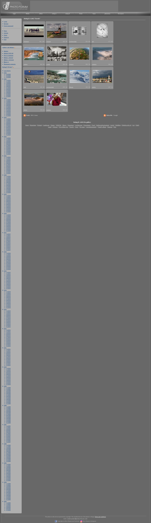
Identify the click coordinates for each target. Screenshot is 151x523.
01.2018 (8, 230)
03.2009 (8, 400)
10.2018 (8, 217)
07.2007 (8, 433)
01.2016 (8, 269)
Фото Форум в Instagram (89, 521)
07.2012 (8, 337)
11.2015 (8, 273)
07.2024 (8, 106)
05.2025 (8, 90)
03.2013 (8, 323)
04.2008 (8, 418)
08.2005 (8, 470)
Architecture (78, 125)
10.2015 (8, 275)
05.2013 (8, 321)
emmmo (48, 110)
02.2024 (8, 114)
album (41, 13)
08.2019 (8, 201)
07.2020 (8, 183)
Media (27, 13)
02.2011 (8, 363)
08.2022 (8, 143)
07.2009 (8, 394)
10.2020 (8, 179)
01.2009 (8, 403)
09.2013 (8, 315)
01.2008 (8, 422)
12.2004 (8, 483)
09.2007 (8, 430)
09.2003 (8, 507)
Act (133, 125)
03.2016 (8, 266)
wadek (48, 64)
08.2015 (8, 278)
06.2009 (8, 396)
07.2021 (8, 164)
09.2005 (8, 468)
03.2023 (8, 131)
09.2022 (8, 142)
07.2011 (8, 356)
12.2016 (8, 253)
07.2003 (8, 510)
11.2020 (8, 177)
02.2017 (8, 248)
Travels (71, 127)
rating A (54, 13)
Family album (102, 127)
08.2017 (8, 239)
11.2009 (8, 389)
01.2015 (8, 288)
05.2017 (8, 244)
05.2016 (8, 263)
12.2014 (8, 291)
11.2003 (8, 504)
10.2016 (8, 256)
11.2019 (8, 197)
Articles (6, 33)
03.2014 (8, 304)
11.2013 (8, 312)
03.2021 (8, 170)
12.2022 (8, 138)
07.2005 (8, 471)
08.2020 (8, 182)
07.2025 (8, 87)
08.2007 (8, 431)
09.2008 (8, 411)
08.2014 (8, 297)
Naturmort (71, 125)
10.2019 (8, 198)
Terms (5, 35)
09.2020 (8, 180)
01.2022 (8, 154)
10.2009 (8, 390)
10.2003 (8, 505)
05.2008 (8, 417)
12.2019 (8, 195)
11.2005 (8, 465)
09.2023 (8, 123)
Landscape (46, 125)
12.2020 (8, 176)
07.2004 (8, 490)
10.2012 (8, 333)
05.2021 (8, 167)
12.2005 (8, 464)
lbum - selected (8, 57)
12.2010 (8, 368)
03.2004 (8, 496)
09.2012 (8, 334)
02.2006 (8, 459)
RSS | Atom (34, 115)
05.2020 (8, 186)
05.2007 (8, 436)
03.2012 (8, 343)
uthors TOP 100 (8, 53)
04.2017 (8, 245)
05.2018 (8, 225)
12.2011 (8, 349)
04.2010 (8, 380)
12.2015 (8, 272)
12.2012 (8, 330)
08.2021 (8, 163)
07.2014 (8, 298)
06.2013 (8, 319)
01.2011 (8, 365)
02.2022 (8, 152)
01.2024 (8, 115)
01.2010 (8, 384)
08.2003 (8, 508)
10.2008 (8, 409)
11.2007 (8, 427)
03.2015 (8, 285)
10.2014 (8, 294)
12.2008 (8, 406)
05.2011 (8, 359)
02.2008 (8, 421)
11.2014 (8, 293)
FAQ (5, 39)
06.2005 (8, 473)
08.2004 (8, 489)
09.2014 (8, 296)
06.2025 (8, 89)
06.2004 (8, 492)
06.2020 (8, 185)
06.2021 (8, 166)
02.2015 (8, 287)
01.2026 (8, 77)
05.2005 (8, 474)
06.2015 (8, 281)
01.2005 (8, 480)
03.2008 (8, 419)
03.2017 (8, 247)
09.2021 (8, 161)
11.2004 (8, 485)
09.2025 (8, 84)
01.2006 (8, 461)
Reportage (33, 125)
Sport (76, 127)
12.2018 (8, 214)
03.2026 (8, 74)
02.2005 (8, 479)
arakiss (25, 64)
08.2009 (8, 393)
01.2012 (8, 346)
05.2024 (8, 109)
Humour (110, 127)
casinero (94, 64)
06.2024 (8, 108)
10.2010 (8, 371)
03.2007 (8, 439)
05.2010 (8, 378)
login (14, 13)
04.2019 (8, 207)
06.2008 (8, 415)
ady (93, 41)
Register (6, 23)
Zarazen (48, 41)
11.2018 (8, 216)
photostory (107, 13)
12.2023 (8, 118)
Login (5, 21)
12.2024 (8, 99)
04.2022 (8, 149)
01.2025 (8, 96)
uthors (6, 51)
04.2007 (8, 437)
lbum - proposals (9, 59)
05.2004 (8, 493)
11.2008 (8, 408)
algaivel (71, 64)
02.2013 (8, 325)
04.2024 (8, 111)
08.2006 (8, 451)
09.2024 (8, 104)
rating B (67, 13)
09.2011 (8, 353)
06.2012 (8, 338)
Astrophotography (91, 127)
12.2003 (8, 502)
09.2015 (8, 276)
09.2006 (8, 449)
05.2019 (8, 205)
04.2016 (8, 264)
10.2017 (8, 237)
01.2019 (8, 211)
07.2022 (8, 145)
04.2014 (8, 303)
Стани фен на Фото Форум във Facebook (68, 521)
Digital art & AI (126, 125)
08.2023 (8, 124)
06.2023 (8, 127)
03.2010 (8, 381)
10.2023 (8, 121)
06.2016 (8, 262)
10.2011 (8, 352)
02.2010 (8, 383)
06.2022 (8, 146)
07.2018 (8, 222)
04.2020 (8, 188)
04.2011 (8, 360)
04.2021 (8, 168)
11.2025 (8, 81)
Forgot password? (8, 26)
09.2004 (8, 488)
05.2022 (8, 148)
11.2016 (8, 254)
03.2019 (8, 208)
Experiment (87, 125)
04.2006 (8, 456)
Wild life (58, 125)
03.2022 (8, 151)
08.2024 (8, 105)
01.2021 (8, 173)
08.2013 (8, 316)
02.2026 (8, 75)
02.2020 (8, 191)
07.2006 (8, 452)
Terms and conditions (100, 516)
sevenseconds (72, 41)
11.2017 (8, 235)
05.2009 (8, 397)
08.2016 (8, 259)
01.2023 (8, 134)
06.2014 (8, 300)
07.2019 (8, 202)
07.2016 (8, 260)
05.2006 (8, 455)
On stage (82, 127)
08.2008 (8, 412)
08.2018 (8, 220)
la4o (25, 87)
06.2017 (8, 242)
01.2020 (8, 192)
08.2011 (8, 355)
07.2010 (8, 375)
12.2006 (8, 445)
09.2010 (8, 372)
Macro (64, 125)
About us (6, 37)
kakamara (26, 41)
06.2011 (8, 358)
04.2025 (8, 92)
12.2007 (8, 426)
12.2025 (8, 80)
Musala (71, 87)
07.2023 (8, 126)
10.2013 (8, 313)
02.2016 (8, 267)
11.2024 (8, 101)
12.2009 (8, 387)
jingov (25, 110)
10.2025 (8, 83)
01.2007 (8, 442)
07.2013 (8, 318)
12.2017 (8, 234)
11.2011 (8, 350)
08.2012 (8, 335)
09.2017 (8, 238)
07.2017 (8, 241)
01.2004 (8, 499)
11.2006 (8, 446)
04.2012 (8, 341)
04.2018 (8, 226)
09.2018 (8, 219)
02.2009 (8, 402)
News (5, 31)
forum (81, 13)
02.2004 (8, 498)
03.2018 (8, 227)
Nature (53, 125)
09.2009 (8, 392)
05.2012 (8, 340)
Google (115, 115)
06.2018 (8, 223)
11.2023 (8, 120)
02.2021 (8, 171)
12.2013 (8, 310)
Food (93, 125)
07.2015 (8, 279)
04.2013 (8, 322)
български (121, 13)
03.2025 (8, 93)
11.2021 (8, 158)
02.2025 (8, 95)
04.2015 (8, 284)
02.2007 (8, 440)
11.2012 (8, 331)
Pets (115, 127)
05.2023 (8, 129)
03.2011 (8, 362)
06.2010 (8, 377)
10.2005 (8, 467)
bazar (94, 13)
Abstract (55, 127)
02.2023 (8, 133)
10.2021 (8, 160)
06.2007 (8, 434)
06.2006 (8, 454)
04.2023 (8, 130)
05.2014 (8, 301)
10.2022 (8, 141)
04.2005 (8, 476)
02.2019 (8, 210)
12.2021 (8, 157)
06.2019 (8, 204)
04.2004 (8, 495)
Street (27, 125)
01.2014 (8, 307)
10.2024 (8, 102)
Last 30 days (7, 70)
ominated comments (10, 64)
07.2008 (8, 414)
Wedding (118, 125)
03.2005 (8, 477)
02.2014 (8, 306)
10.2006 (8, 448)
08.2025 (8, 86)
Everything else (63, 127)
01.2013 (8, 326)
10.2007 (8, 429)
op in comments (8, 55)
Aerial (112, 125)
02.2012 (8, 344)
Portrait (40, 125)
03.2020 (8, 189)
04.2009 (8, 399)
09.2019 (8, 200)
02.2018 (8, 229)
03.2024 (8, 112)
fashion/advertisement (102, 125)
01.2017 (8, 250)
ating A (6, 62)
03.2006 (8, 458)
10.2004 (8, 486)
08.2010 (8, 374)
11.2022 (8, 139)
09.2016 (8, 257)
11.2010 (8, 369)
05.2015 (8, 282)
